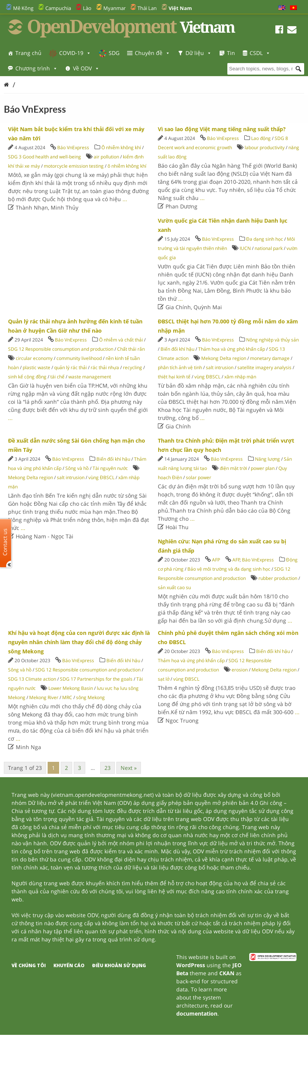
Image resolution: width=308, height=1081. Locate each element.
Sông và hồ (77, 468)
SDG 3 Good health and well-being (44, 156)
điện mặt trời (233, 468)
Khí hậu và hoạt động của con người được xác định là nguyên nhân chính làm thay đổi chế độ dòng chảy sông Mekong (79, 642)
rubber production (277, 578)
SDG (114, 53)
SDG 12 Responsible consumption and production (60, 349)
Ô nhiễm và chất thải (121, 339)
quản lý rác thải (70, 367)
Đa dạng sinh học (264, 239)
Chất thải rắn (131, 349)
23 (107, 767)
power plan (263, 468)
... (125, 199)
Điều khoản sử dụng (119, 965)
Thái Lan (147, 8)
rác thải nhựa (105, 367)
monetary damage (270, 358)
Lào (87, 8)
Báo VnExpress (73, 147)
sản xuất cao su (174, 587)
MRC (67, 697)
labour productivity (265, 147)
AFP (216, 559)
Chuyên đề (152, 53)
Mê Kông (23, 8)
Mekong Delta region (223, 358)
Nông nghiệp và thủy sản (272, 339)
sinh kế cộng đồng (27, 376)
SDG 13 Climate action (32, 679)
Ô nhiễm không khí (121, 147)
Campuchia (58, 8)
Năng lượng (267, 459)
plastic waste (36, 367)
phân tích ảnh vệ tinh (180, 367)
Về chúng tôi (29, 965)
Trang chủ (28, 53)
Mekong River (43, 697)
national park (269, 248)
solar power (198, 477)
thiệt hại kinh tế (174, 376)
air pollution (106, 156)
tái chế (57, 376)
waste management (89, 376)
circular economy (34, 358)
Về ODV (86, 68)
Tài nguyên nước (110, 468)
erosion (240, 669)
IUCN (245, 248)
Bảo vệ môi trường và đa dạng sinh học (228, 569)
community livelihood (79, 358)
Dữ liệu (198, 53)
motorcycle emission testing (74, 166)
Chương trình (36, 68)
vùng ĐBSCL (207, 376)
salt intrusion (219, 367)
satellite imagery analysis (264, 367)
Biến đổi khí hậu (177, 349)
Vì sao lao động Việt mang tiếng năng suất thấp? (222, 129)
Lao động (261, 138)
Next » (129, 767)
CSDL (260, 53)
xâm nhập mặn (240, 376)
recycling (132, 367)
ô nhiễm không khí (127, 166)
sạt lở (163, 679)
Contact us (5, 542)
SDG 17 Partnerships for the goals (96, 679)
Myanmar (114, 8)
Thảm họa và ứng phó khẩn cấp (231, 349)
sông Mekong (90, 697)
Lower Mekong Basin (70, 688)
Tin (231, 53)
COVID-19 (75, 53)
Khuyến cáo (68, 965)
